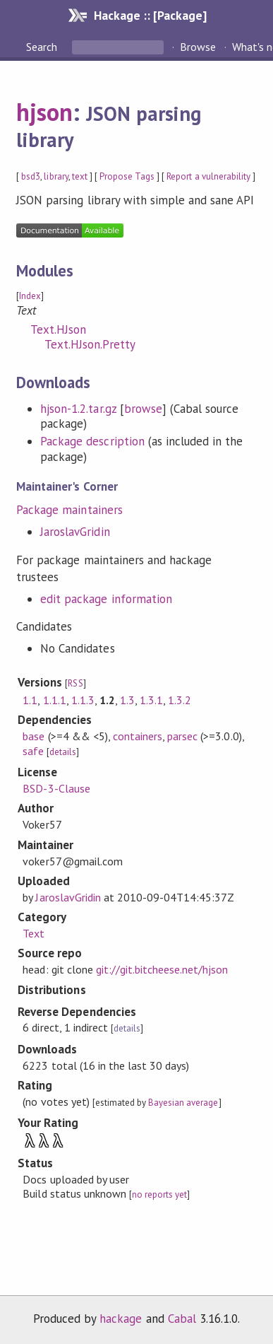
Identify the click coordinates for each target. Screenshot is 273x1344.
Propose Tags (126, 176)
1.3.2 (179, 700)
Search (43, 47)
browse (143, 408)
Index (30, 296)
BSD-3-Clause (56, 788)
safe (33, 751)
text (79, 176)
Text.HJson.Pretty (89, 344)
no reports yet (159, 1194)
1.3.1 (151, 700)
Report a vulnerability (208, 176)
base (33, 736)
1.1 (30, 700)
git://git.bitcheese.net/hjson (162, 969)
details (62, 752)
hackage (120, 1318)
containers (137, 736)
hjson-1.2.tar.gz (78, 408)
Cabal (182, 1318)
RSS (75, 683)
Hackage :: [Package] (150, 15)
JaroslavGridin (74, 531)
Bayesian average (183, 1103)
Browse (198, 47)
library (56, 176)
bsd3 (30, 176)
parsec (182, 736)
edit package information (106, 599)
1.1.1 (54, 700)
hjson (44, 111)
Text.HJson (58, 329)
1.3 (127, 700)
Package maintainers (69, 510)
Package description (92, 441)
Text (33, 933)
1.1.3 (83, 700)
